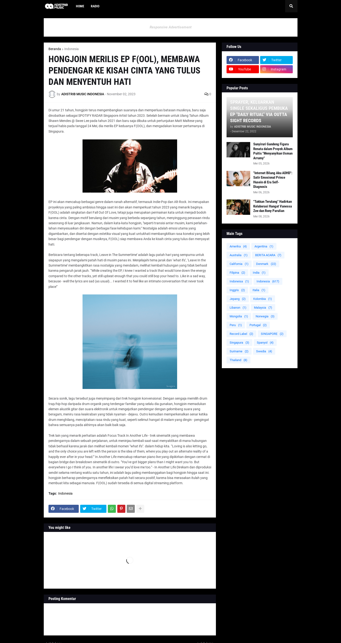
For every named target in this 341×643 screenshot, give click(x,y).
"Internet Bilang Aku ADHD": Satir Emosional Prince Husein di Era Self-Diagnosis (272, 180)
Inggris (237, 290)
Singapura (239, 342)
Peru (236, 325)
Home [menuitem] (80, 6)
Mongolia (239, 316)
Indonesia (71, 49)
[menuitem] (106, 6)
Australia (239, 255)
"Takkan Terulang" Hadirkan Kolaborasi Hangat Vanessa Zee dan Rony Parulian (272, 206)
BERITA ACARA (268, 255)
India (259, 272)
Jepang (238, 298)
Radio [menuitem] (95, 6)
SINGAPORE (272, 333)
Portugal (258, 325)
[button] (291, 6)
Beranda (54, 49)
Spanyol (265, 342)
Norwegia (265, 316)
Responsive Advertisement (171, 27)
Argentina (263, 246)
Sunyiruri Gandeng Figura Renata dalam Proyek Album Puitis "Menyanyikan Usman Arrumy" (273, 151)
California (239, 263)
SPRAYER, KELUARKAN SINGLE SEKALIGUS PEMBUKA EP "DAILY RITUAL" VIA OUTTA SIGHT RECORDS (259, 111)
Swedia (264, 351)
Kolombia (262, 298)
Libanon (238, 307)
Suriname (239, 351)
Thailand (238, 360)
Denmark (266, 263)
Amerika (238, 246)
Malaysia (263, 307)
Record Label (241, 333)
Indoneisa (239, 281)
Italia (259, 290)
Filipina (237, 272)
